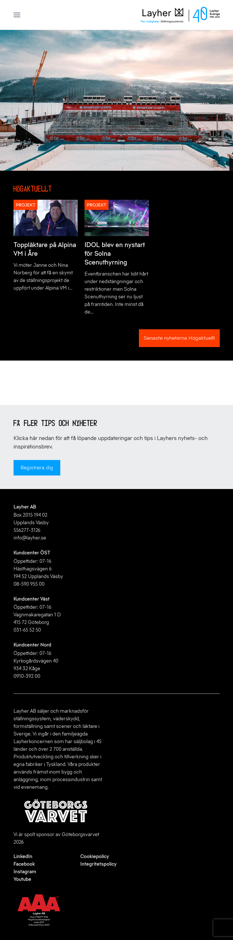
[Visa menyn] (17, 15)
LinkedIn (23, 856)
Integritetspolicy (98, 864)
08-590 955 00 (29, 584)
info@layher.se (30, 538)
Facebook (24, 864)
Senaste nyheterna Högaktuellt (179, 338)
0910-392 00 (27, 676)
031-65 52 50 (27, 630)
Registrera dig (37, 467)
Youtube (22, 879)
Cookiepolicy (94, 856)
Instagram (25, 871)
